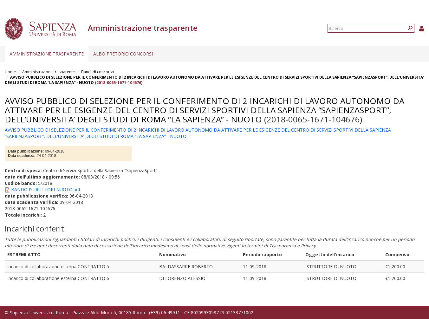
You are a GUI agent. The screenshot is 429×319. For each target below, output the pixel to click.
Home (10, 72)
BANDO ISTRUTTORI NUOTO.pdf (45, 189)
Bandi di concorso (97, 72)
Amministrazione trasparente (47, 54)
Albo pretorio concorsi (123, 54)
